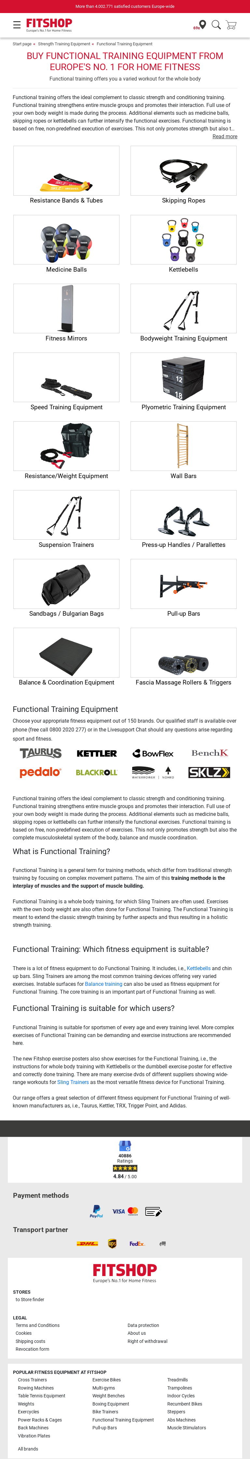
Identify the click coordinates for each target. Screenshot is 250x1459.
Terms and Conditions (38, 1325)
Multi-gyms (103, 1388)
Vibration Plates (34, 1436)
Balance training (103, 984)
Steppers (176, 1412)
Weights (26, 1404)
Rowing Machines (36, 1388)
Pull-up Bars (104, 1428)
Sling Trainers (73, 1082)
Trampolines (179, 1388)
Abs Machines (181, 1420)
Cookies (24, 1333)
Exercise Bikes (106, 1380)
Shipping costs (30, 1341)
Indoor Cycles (181, 1396)
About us (137, 1333)
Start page (22, 43)
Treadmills (177, 1380)
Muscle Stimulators (186, 1428)
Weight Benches (108, 1396)
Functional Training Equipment (124, 43)
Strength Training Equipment (64, 43)
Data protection (143, 1325)
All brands (28, 1449)
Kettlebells (199, 968)
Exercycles (28, 1412)
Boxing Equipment (110, 1404)
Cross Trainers (32, 1380)
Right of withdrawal (147, 1341)
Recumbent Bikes (184, 1404)
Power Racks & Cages (40, 1420)
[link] (96, 1211)
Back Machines (33, 1428)
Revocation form (32, 1349)
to (30, 1299)
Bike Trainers (105, 1412)
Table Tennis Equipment (41, 1396)
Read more (225, 136)
